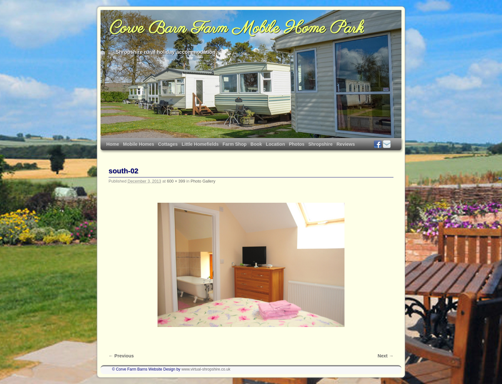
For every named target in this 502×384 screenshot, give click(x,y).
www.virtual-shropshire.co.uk (206, 369)
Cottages (168, 144)
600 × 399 (176, 181)
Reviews (345, 144)
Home (112, 144)
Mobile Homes (138, 144)
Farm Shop (235, 144)
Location (275, 144)
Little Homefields (200, 144)
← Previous (121, 355)
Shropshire (320, 144)
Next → (385, 355)
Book (256, 144)
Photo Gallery (202, 181)
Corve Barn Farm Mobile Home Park (236, 28)
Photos (296, 144)
